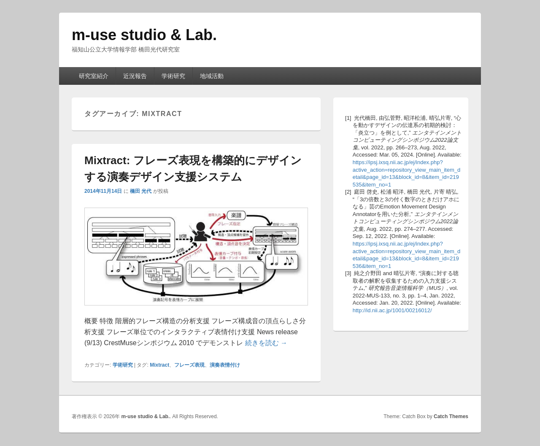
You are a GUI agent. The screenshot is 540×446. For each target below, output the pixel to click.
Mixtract (159, 365)
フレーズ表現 (189, 365)
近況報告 (135, 76)
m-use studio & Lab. (144, 34)
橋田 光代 (140, 191)
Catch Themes (451, 416)
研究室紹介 (93, 76)
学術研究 (173, 76)
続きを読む (266, 342)
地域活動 (212, 76)
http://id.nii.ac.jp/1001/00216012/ (392, 310)
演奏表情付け (225, 365)
